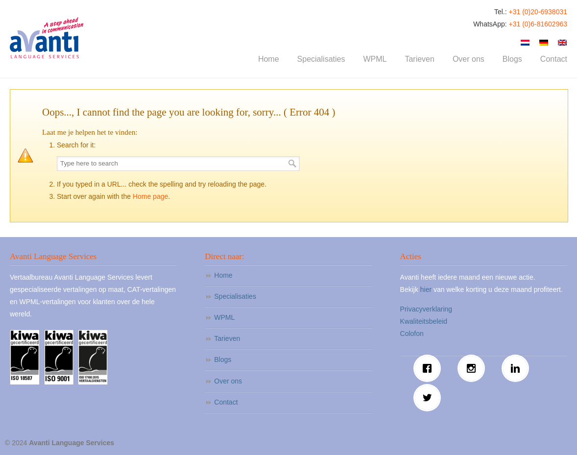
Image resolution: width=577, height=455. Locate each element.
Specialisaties (235, 296)
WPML (224, 317)
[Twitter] (429, 397)
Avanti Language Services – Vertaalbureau (46, 37)
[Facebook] (429, 368)
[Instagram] (473, 368)
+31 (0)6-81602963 (538, 24)
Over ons (228, 381)
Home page (150, 196)
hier (426, 289)
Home (223, 275)
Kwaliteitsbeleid (424, 321)
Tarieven (227, 338)
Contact (226, 402)
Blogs (222, 359)
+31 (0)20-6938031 (538, 12)
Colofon (412, 333)
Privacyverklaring (426, 309)
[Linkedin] (517, 368)
